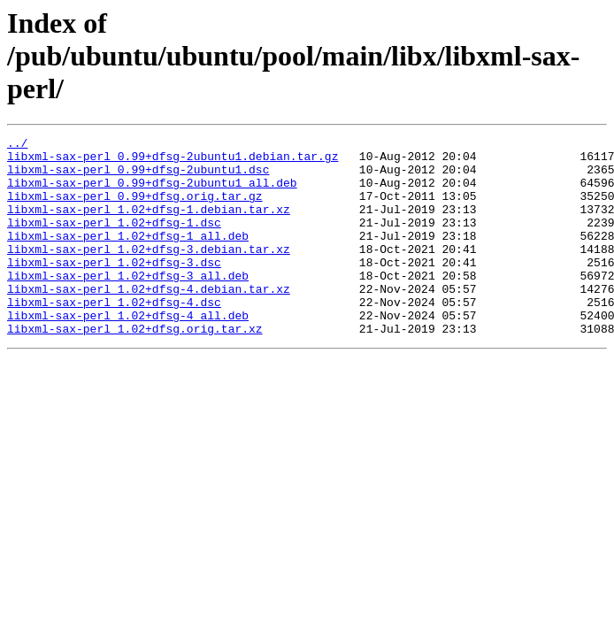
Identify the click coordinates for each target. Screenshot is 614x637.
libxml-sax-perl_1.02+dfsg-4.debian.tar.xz (148, 320)
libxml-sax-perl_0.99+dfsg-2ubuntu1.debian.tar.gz (172, 161)
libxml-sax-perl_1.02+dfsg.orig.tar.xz (135, 368)
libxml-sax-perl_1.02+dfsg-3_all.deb (128, 304)
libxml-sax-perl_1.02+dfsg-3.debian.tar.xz (148, 272)
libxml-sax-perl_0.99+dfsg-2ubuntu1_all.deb (152, 193)
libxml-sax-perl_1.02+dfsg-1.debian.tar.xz (148, 225)
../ (17, 145)
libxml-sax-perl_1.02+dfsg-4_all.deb (128, 352)
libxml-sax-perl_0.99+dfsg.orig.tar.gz (135, 209)
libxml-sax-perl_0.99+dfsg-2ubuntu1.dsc (138, 177)
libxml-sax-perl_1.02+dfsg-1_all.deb (128, 257)
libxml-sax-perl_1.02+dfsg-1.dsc (114, 241)
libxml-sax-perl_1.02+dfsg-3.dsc (114, 288)
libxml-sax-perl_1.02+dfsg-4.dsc (114, 336)
